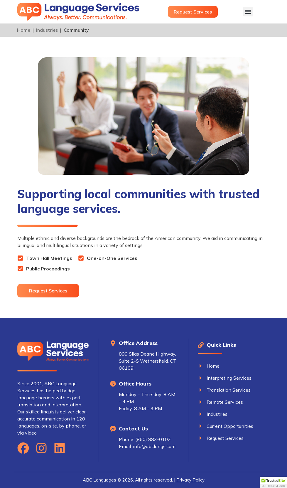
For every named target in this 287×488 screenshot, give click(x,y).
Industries (47, 30)
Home (23, 30)
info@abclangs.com (154, 446)
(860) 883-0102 (153, 439)
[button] (248, 11)
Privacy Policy (190, 480)
